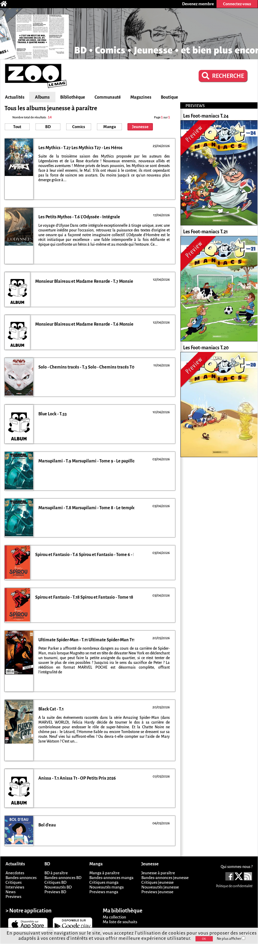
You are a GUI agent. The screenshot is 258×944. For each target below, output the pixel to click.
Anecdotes (15, 873)
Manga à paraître (104, 873)
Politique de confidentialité (234, 886)
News (11, 892)
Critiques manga (103, 882)
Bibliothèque (72, 97)
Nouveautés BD (58, 887)
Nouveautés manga (106, 887)
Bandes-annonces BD (62, 877)
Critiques (14, 882)
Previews (13, 896)
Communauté (108, 97)
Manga (109, 126)
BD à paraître (56, 873)
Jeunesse (140, 126)
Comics (78, 126)
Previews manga (103, 892)
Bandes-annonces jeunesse (165, 877)
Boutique (169, 97)
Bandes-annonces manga (111, 877)
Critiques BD (55, 882)
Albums (42, 97)
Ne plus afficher (231, 939)
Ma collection (114, 917)
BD (48, 126)
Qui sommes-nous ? (236, 867)
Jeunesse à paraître (158, 873)
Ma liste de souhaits (120, 922)
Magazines (140, 97)
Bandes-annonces (21, 877)
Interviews (15, 887)
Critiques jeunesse (157, 882)
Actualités (14, 97)
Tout (17, 126)
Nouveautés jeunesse (160, 887)
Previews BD (55, 892)
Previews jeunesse (157, 892)
